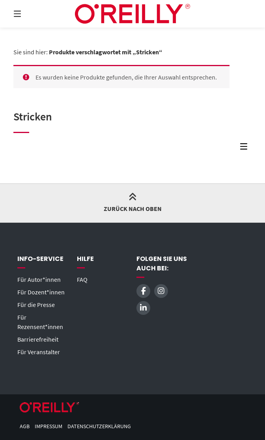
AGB (25, 426)
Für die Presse (36, 305)
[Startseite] (132, 14)
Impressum (48, 426)
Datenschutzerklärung (99, 426)
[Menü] (31, 14)
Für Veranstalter (38, 352)
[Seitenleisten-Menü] (246, 148)
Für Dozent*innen (41, 292)
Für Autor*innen (39, 279)
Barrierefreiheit (37, 339)
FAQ (82, 279)
